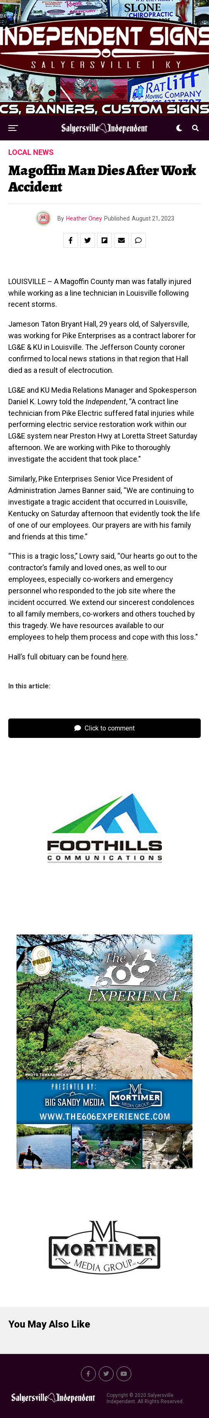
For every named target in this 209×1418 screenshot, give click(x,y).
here (119, 656)
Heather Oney (84, 218)
